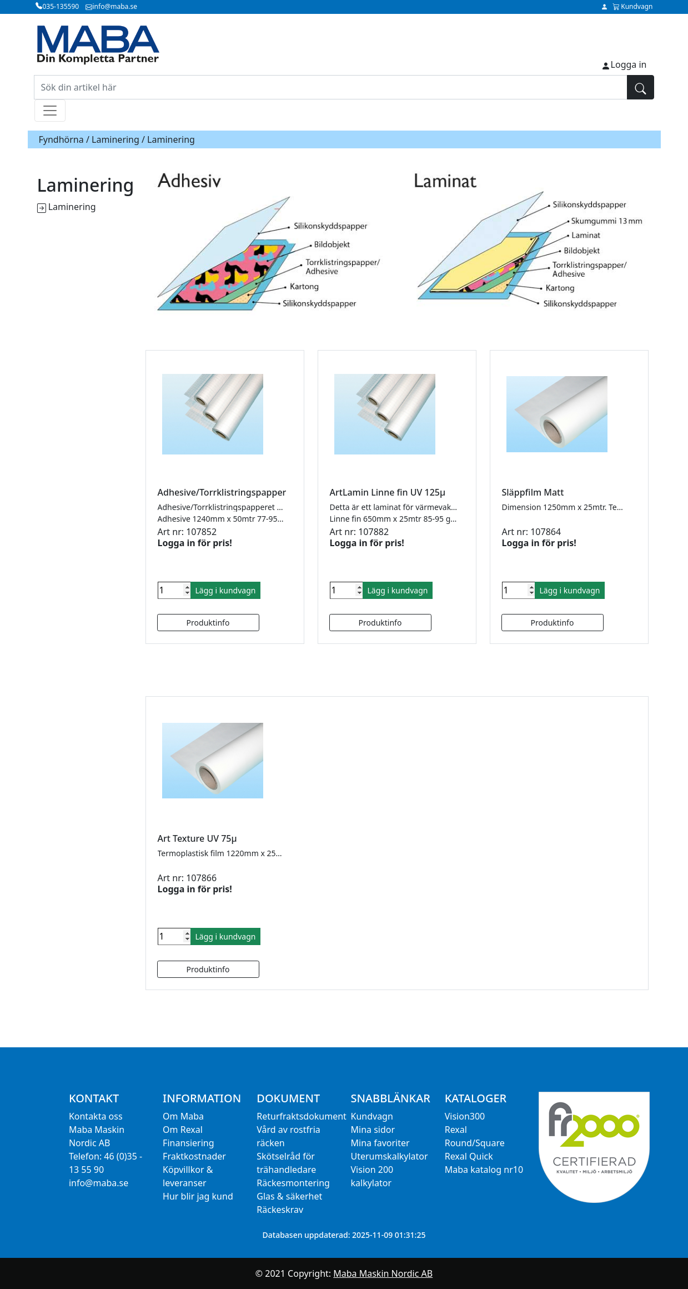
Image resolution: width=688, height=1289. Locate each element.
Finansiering (188, 1143)
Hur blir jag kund (198, 1196)
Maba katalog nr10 (484, 1169)
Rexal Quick (469, 1156)
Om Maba (183, 1116)
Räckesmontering (293, 1183)
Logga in (629, 64)
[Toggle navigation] (50, 110)
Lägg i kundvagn (225, 590)
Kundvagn (372, 1116)
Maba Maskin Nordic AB (383, 1273)
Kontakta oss (96, 1116)
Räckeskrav (280, 1209)
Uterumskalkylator (389, 1156)
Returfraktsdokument (301, 1116)
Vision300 (465, 1116)
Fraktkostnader (194, 1156)
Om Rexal (183, 1129)
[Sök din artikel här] (330, 87)
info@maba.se (98, 1183)
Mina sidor (373, 1129)
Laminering (115, 139)
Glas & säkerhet (289, 1196)
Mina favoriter (380, 1143)
